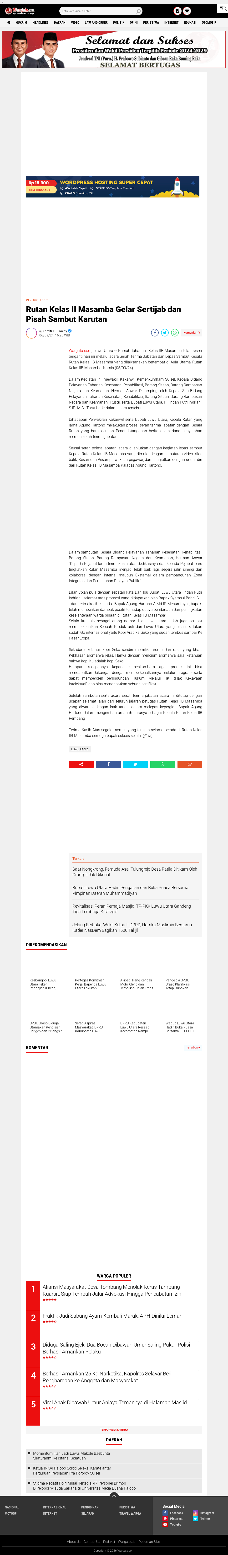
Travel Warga (130, 1513)
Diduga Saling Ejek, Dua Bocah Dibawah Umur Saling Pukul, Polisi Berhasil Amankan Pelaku (116, 1348)
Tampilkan (193, 1047)
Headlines (41, 22)
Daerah (60, 22)
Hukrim (21, 22)
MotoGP (11, 1513)
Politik (118, 22)
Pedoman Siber (150, 1542)
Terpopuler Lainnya (114, 1429)
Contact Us (92, 1542)
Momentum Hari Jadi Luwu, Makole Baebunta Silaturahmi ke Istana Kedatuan (71, 1456)
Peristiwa (151, 22)
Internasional (54, 1507)
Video (75, 22)
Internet (171, 22)
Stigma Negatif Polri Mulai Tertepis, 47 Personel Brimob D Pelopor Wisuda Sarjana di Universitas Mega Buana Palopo (84, 1486)
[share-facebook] (155, 332)
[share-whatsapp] (175, 332)
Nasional (12, 1507)
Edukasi (190, 22)
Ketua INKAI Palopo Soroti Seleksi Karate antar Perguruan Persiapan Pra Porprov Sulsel (72, 1470)
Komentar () (191, 332)
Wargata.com (80, 350)
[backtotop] (114, 1497)
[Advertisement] (45, 413)
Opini (134, 22)
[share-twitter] (165, 332)
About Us (74, 1542)
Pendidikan (90, 1507)
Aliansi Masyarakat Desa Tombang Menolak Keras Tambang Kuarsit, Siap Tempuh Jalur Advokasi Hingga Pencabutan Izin (112, 1290)
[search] (100, 11)
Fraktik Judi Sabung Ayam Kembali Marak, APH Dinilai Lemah (112, 1316)
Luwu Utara (40, 300)
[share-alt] (81, 764)
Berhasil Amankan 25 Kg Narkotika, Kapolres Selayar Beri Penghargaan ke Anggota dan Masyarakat (107, 1377)
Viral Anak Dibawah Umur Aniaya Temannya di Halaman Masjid (115, 1403)
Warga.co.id (127, 1542)
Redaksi (109, 1542)
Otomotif (209, 22)
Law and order (96, 22)
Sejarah (87, 1513)
